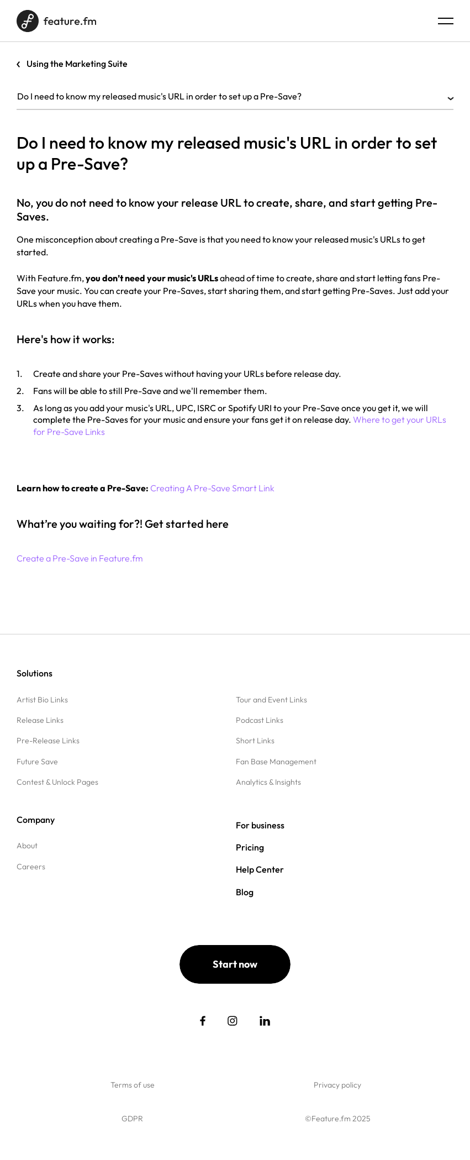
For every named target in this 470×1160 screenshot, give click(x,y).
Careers (31, 867)
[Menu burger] (445, 21)
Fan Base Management (276, 762)
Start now (235, 964)
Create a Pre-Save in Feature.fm (80, 558)
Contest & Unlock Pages (57, 782)
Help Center (260, 869)
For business (260, 825)
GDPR (132, 1119)
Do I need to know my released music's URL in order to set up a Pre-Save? (235, 96)
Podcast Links (259, 720)
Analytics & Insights (268, 782)
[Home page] (56, 21)
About (27, 846)
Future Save (37, 762)
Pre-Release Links (48, 741)
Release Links (40, 720)
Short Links (255, 741)
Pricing (250, 847)
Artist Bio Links (42, 700)
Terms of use (132, 1085)
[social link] (202, 1020)
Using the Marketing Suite (77, 63)
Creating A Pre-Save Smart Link (212, 488)
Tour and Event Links (271, 700)
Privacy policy (337, 1085)
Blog (245, 891)
